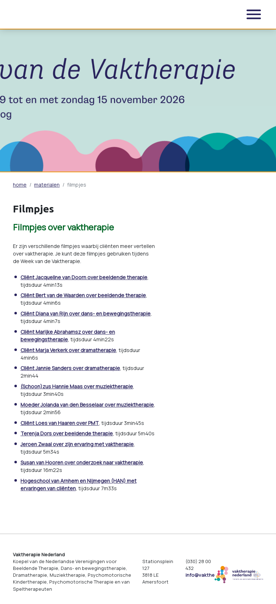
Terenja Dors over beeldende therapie (66, 433)
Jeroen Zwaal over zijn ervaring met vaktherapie (77, 444)
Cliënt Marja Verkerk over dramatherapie (68, 350)
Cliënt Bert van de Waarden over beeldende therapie (83, 295)
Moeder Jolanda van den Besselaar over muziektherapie (87, 404)
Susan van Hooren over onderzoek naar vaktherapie (81, 462)
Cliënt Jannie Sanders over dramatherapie (70, 368)
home (20, 184)
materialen (47, 184)
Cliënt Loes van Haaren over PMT (59, 423)
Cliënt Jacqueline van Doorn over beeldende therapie (83, 277)
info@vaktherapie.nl (208, 575)
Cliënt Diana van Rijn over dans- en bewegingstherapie (85, 313)
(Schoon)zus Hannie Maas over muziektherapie (76, 386)
